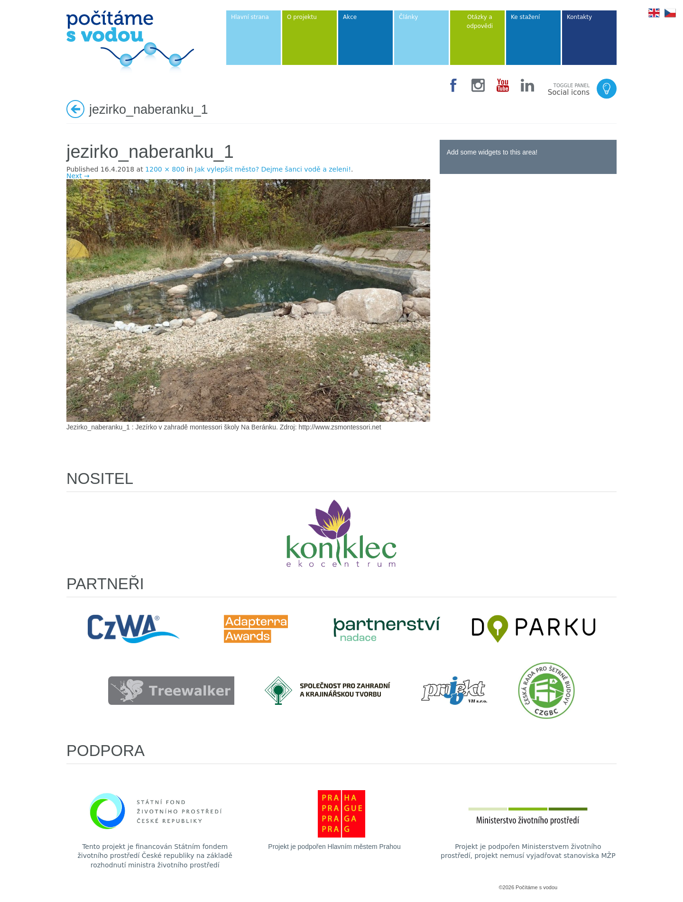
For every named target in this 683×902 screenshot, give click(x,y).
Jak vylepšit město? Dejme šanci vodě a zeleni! (273, 169)
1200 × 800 (165, 169)
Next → (78, 176)
